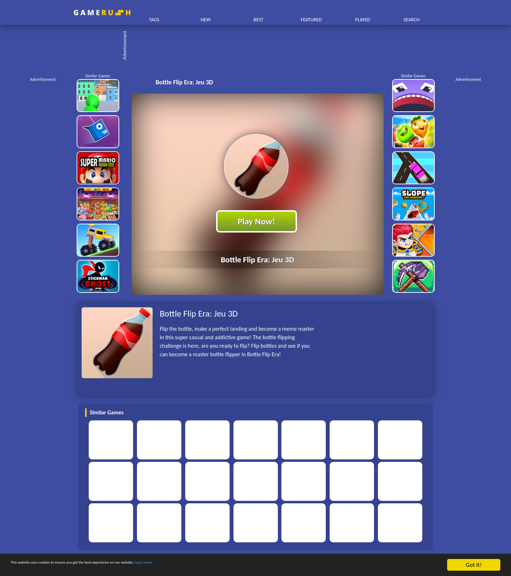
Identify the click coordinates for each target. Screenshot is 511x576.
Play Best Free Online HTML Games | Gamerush (102, 12)
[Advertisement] (259, 46)
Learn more (222, 565)
